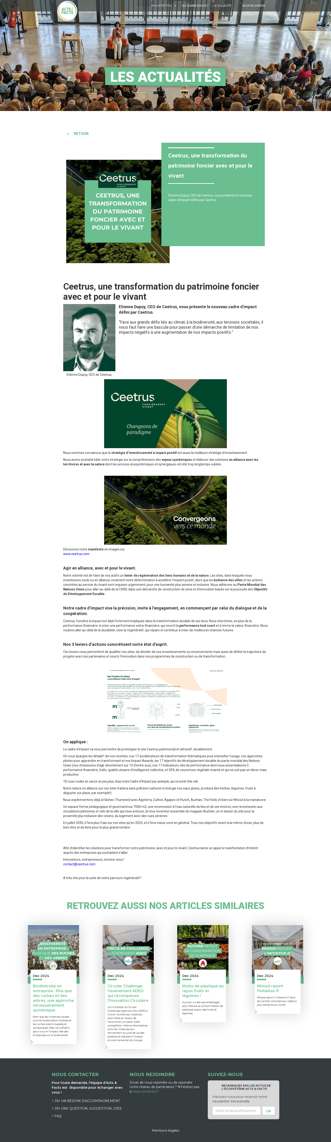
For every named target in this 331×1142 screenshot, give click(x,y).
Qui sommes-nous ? (195, 5)
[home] (67, 11)
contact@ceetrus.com (79, 864)
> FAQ (57, 1116)
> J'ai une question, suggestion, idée (87, 1108)
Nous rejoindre (253, 5)
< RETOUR (77, 133)
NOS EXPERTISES (161, 5)
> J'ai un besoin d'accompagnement (86, 1101)
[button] (164, 5)
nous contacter (144, 1091)
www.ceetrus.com (76, 554)
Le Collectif (222, 5)
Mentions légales (165, 1130)
